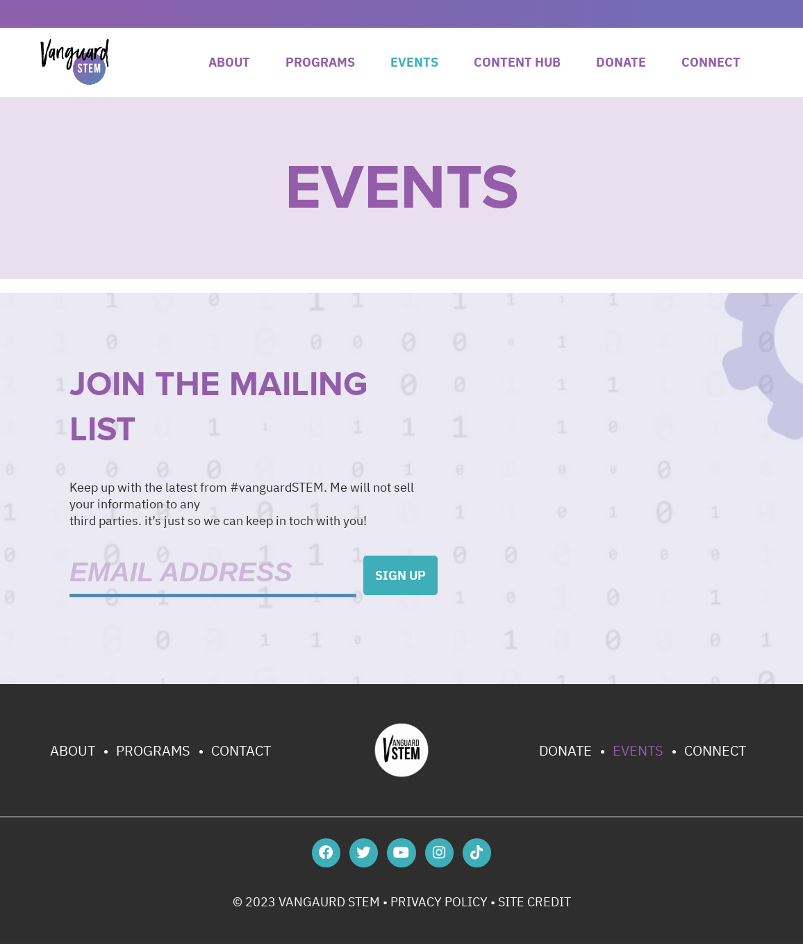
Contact (241, 750)
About (229, 62)
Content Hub (517, 62)
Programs (320, 62)
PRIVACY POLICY (439, 906)
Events (414, 62)
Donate (621, 62)
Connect (710, 62)
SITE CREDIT (534, 906)
